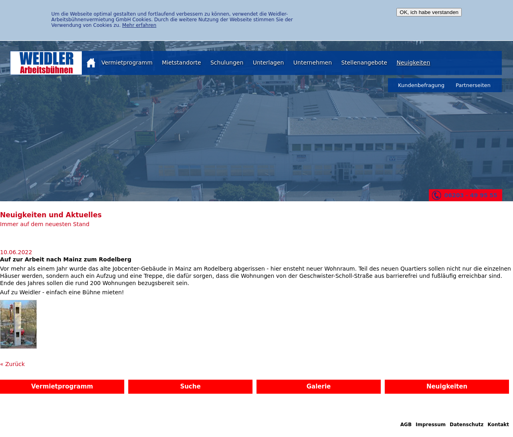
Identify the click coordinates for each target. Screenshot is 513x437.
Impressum (431, 424)
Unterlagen (268, 62)
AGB (406, 424)
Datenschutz (467, 424)
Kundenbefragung (421, 85)
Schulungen (226, 62)
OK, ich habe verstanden (429, 12)
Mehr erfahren (139, 25)
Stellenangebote (364, 62)
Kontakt (498, 424)
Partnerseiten (473, 85)
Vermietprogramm (127, 62)
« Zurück (12, 364)
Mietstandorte (181, 62)
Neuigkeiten (413, 62)
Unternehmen (312, 62)
